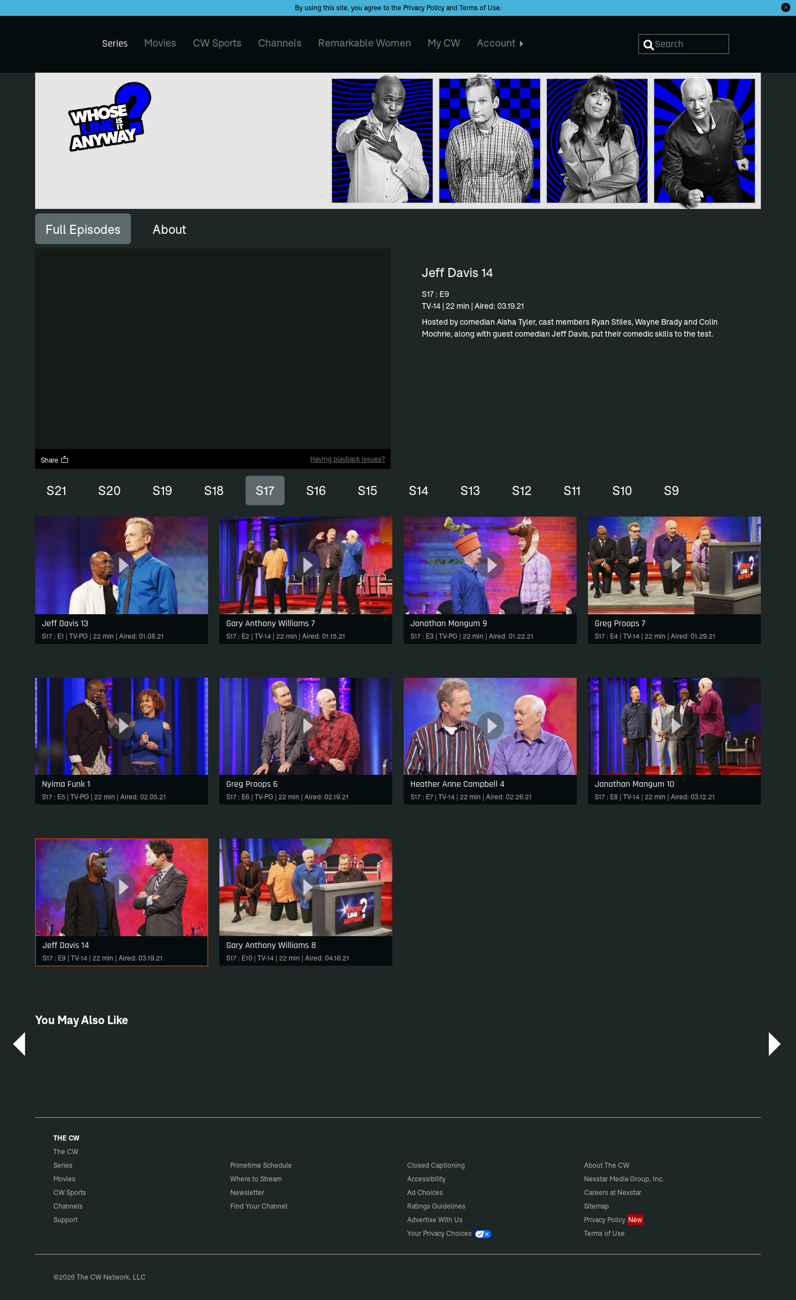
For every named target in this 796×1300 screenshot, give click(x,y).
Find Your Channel (258, 1206)
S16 (316, 490)
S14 (419, 490)
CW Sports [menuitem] (217, 42)
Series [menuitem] (115, 43)
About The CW (606, 1165)
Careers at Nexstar (612, 1192)
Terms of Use (479, 7)
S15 (367, 490)
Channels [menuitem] (280, 42)
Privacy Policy (423, 7)
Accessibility (426, 1179)
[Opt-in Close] (785, 7)
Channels (68, 1206)
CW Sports (69, 1192)
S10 (622, 490)
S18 (214, 490)
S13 (470, 490)
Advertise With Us (435, 1219)
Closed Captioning (436, 1165)
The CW (58, 40)
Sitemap (596, 1206)
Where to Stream (256, 1179)
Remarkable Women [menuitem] (364, 42)
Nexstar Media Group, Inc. (624, 1179)
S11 (572, 490)
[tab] (83, 228)
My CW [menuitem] (443, 42)
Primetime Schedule (261, 1165)
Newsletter (247, 1192)
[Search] (683, 44)
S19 (162, 490)
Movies (64, 1179)
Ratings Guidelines (436, 1206)
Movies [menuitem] (160, 42)
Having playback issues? (347, 459)
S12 (522, 490)
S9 (671, 490)
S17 (265, 490)
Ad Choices (425, 1192)
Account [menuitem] (500, 42)
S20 (109, 490)
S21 (56, 490)
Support (65, 1219)
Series (63, 1165)
